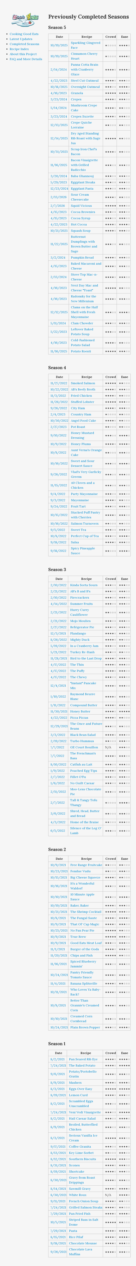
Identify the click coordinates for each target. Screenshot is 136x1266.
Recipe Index (19, 49)
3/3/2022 (58, 735)
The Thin (77, 665)
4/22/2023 (59, 80)
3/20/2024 (59, 176)
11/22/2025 (59, 244)
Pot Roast (78, 427)
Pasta (73, 1231)
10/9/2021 (58, 865)
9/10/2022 (58, 435)
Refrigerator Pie (82, 627)
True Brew (78, 937)
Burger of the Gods (84, 949)
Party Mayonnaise (84, 494)
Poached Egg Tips (83, 771)
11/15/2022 (59, 485)
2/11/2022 (58, 792)
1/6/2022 (58, 783)
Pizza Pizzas (79, 718)
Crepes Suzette (82, 116)
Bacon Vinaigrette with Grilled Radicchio (84, 165)
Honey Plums (81, 444)
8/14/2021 (58, 1189)
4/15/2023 (59, 212)
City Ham (78, 408)
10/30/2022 (59, 421)
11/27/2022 (59, 383)
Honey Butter (80, 711)
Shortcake (76, 1171)
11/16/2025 (59, 165)
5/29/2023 (59, 182)
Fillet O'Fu (78, 777)
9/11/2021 (58, 1201)
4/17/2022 (58, 665)
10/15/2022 (59, 515)
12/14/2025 (59, 138)
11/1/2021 (58, 949)
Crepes (76, 99)
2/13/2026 (59, 197)
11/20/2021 (59, 955)
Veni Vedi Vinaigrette (85, 1112)
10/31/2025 (59, 152)
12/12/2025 (59, 312)
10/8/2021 (58, 918)
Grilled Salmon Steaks (85, 1207)
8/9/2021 (58, 1083)
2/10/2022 (58, 585)
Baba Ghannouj (82, 176)
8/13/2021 (58, 1153)
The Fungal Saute (83, 918)
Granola (77, 93)
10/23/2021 (59, 871)
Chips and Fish (81, 955)
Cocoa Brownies (83, 212)
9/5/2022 (58, 530)
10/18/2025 (59, 87)
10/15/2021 (59, 877)
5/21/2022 (58, 652)
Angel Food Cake (83, 421)
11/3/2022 (58, 396)
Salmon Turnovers (85, 523)
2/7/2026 (58, 206)
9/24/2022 (59, 506)
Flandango (78, 633)
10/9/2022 (58, 444)
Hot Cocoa (79, 224)
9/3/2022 (58, 500)
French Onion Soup (83, 1201)
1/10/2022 (58, 696)
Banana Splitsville (83, 983)
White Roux (78, 1195)
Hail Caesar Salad (82, 1118)
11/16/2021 (59, 964)
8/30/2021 (58, 1180)
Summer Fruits (81, 604)
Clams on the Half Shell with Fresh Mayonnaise (84, 312)
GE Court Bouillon (84, 747)
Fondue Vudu (80, 871)
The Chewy (78, 677)
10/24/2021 (59, 975)
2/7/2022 (58, 777)
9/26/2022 (59, 408)
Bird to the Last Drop (86, 658)
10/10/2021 (59, 897)
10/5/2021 (58, 1222)
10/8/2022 (58, 452)
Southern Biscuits (82, 1159)
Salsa (75, 542)
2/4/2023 (58, 414)
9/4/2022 (58, 494)
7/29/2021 (58, 1214)
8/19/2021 (58, 1095)
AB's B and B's (80, 591)
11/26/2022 (59, 402)
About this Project (23, 54)
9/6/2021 (58, 1074)
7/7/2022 (57, 747)
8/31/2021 (58, 1165)
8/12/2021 (58, 1159)
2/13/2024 (59, 277)
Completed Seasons (24, 44)
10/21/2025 (59, 231)
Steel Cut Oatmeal (85, 80)
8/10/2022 (58, 764)
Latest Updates (21, 39)
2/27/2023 (59, 427)
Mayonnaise (80, 500)
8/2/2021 (58, 1059)
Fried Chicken (81, 396)
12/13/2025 (59, 125)
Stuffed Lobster (82, 402)
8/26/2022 (59, 640)
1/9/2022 (58, 771)
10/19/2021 (59, 905)
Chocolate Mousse (83, 1243)
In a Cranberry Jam (84, 646)
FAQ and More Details (26, 59)
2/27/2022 (58, 627)
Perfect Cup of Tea (85, 536)
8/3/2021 (58, 1089)
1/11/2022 (58, 705)
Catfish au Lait (81, 764)
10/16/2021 (59, 886)
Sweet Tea (78, 530)
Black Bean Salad (83, 735)
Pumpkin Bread (82, 257)
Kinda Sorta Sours (84, 585)
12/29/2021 (59, 726)
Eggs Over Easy (80, 1089)
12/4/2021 (58, 686)
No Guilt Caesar (82, 783)
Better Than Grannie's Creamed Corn (84, 1005)
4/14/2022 (59, 604)
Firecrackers (79, 597)
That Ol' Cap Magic (84, 924)
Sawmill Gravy (80, 1189)
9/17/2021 (58, 1146)
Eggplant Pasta (82, 188)
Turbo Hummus (82, 741)
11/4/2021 (58, 983)
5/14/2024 (59, 108)
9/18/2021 (58, 1243)
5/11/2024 (58, 323)
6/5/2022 (58, 831)
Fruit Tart (78, 506)
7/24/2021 (58, 1065)
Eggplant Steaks (83, 182)
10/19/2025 (59, 45)
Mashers (75, 1083)
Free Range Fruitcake (86, 865)
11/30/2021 (59, 711)
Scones (74, 1165)
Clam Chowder (82, 323)
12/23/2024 (59, 188)
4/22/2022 (59, 718)
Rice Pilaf (76, 1237)
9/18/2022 (58, 542)
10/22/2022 (59, 389)
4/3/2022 (58, 822)
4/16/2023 (59, 93)
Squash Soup (80, 231)
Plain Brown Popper (85, 1027)
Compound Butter (83, 705)
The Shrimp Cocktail (85, 912)
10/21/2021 (59, 912)
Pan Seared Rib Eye (83, 1059)
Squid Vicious (81, 206)
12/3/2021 (58, 633)
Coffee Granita (80, 1146)
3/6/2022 (58, 813)
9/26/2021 (58, 1252)
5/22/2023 (59, 332)
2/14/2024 (59, 69)
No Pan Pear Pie (82, 930)
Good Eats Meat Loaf (86, 943)
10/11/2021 (59, 992)
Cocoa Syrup (80, 218)
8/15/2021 (58, 1237)
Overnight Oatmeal (85, 87)
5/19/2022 (58, 646)
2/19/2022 (58, 741)
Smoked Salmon (83, 383)
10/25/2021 (59, 930)
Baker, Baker (79, 905)
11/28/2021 (59, 658)
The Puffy (77, 671)
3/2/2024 (58, 257)
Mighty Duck (79, 640)
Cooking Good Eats (24, 34)
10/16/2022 (59, 463)
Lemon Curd (78, 1095)
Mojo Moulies (80, 621)
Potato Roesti (81, 351)
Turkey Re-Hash (82, 652)
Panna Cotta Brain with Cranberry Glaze (84, 69)
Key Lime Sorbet (81, 1153)
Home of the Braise (84, 822)
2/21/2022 (58, 591)
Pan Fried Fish (79, 1214)
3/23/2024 (59, 99)
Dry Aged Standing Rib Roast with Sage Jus (85, 138)
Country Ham (81, 414)
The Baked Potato (82, 1065)
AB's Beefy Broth (83, 389)
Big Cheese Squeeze (85, 877)
